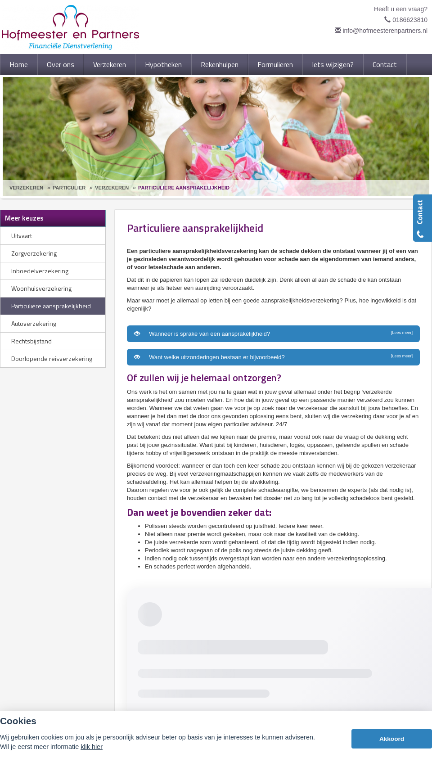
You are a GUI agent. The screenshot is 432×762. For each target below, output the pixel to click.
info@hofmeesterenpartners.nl (385, 30)
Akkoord (391, 738)
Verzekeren (26, 187)
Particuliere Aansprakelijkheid (184, 187)
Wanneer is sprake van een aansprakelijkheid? (273, 333)
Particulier (69, 187)
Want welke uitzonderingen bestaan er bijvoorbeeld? (273, 357)
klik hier (92, 746)
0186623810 (410, 19)
